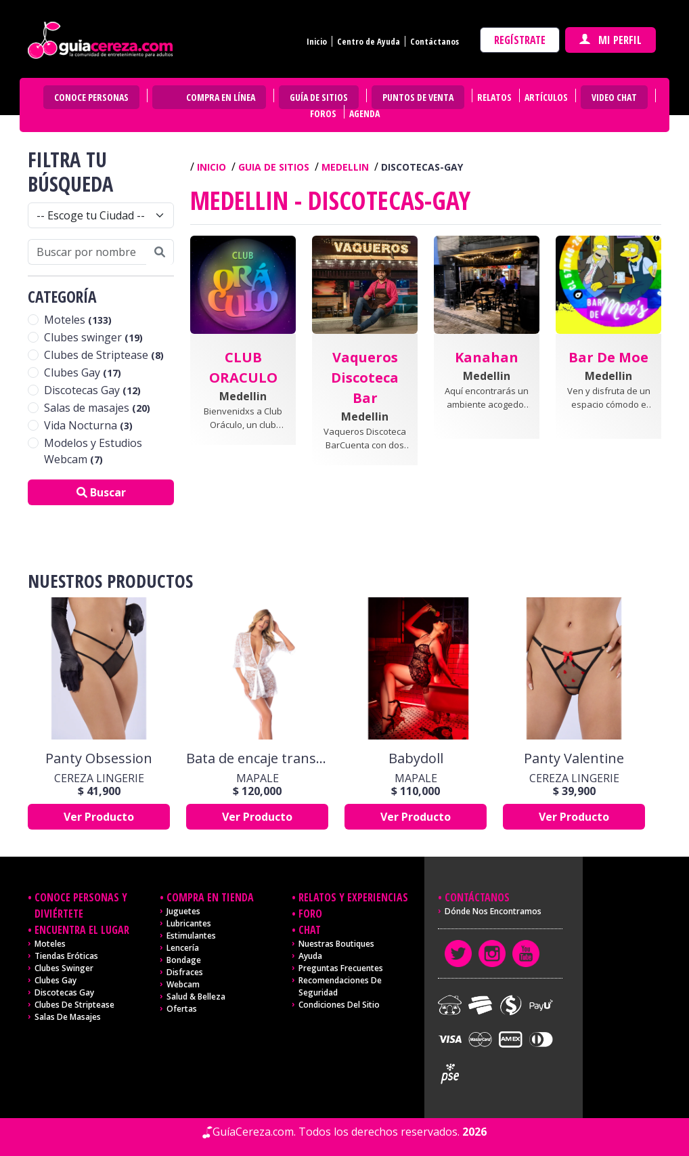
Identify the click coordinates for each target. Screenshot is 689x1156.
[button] (243, 360)
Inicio (317, 41)
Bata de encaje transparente (257, 758)
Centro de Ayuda (368, 41)
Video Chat (614, 97)
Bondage (183, 960)
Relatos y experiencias (353, 897)
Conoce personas (91, 97)
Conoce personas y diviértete (81, 905)
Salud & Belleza (195, 996)
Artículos (546, 97)
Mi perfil (610, 40)
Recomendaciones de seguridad (340, 986)
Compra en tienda (210, 897)
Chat (309, 929)
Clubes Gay (82, 372)
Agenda (364, 113)
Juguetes (183, 911)
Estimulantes (191, 935)
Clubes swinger (93, 337)
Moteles (78, 319)
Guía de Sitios (319, 97)
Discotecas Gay (92, 390)
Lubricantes (188, 923)
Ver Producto (99, 816)
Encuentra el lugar (82, 929)
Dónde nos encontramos (493, 911)
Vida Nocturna (88, 425)
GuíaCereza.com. (254, 1131)
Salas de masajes (97, 407)
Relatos (494, 97)
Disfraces (184, 972)
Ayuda (310, 956)
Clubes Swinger (64, 968)
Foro (310, 913)
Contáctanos (434, 41)
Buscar (101, 492)
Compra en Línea (220, 97)
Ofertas (181, 1008)
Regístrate (520, 40)
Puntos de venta (417, 97)
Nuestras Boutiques (336, 943)
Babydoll (415, 758)
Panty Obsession (98, 758)
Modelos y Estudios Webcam (93, 451)
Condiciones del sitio (339, 1004)
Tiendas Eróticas (66, 956)
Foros (323, 113)
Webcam (183, 984)
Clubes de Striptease (104, 354)
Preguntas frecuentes (340, 968)
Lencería (182, 948)
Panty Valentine (574, 758)
